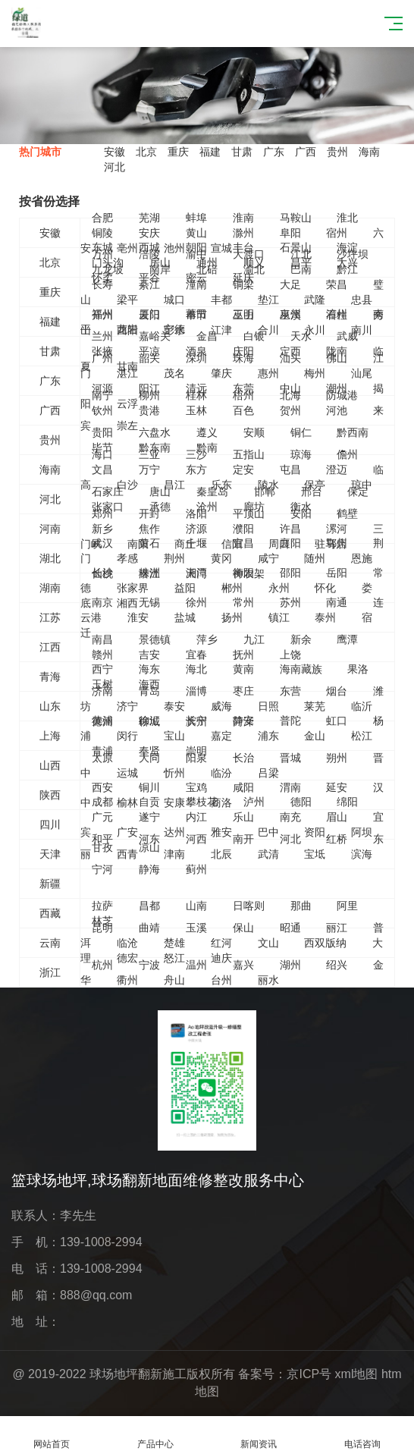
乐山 (243, 817)
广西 (305, 152)
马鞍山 (296, 218)
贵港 (149, 410)
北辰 (221, 854)
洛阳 (196, 513)
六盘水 (155, 432)
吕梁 (268, 773)
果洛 (358, 669)
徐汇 (149, 720)
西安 (102, 787)
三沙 (196, 454)
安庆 (149, 233)
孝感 (127, 558)
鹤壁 (347, 513)
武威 (347, 336)
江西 (50, 647)
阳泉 (196, 758)
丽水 (268, 980)
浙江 (50, 972)
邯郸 (264, 491)
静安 (243, 720)
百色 (243, 410)
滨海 (361, 854)
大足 (290, 284)
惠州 (268, 373)
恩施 (361, 558)
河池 (336, 410)
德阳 (301, 802)
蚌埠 (196, 218)
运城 (127, 773)
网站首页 (52, 1435)
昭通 (290, 928)
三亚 (149, 454)
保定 (358, 491)
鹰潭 (347, 639)
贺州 (290, 410)
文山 (268, 943)
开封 (149, 513)
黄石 (149, 543)
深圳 (196, 358)
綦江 (149, 284)
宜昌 (243, 543)
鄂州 (336, 543)
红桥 (336, 839)
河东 (149, 839)
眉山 (336, 817)
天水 (301, 336)
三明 (243, 314)
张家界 (133, 588)
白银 (254, 336)
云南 (50, 943)
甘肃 (241, 152)
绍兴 (336, 965)
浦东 (268, 736)
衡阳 (243, 573)
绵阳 (347, 802)
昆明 (102, 928)
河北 (114, 167)
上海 (50, 736)
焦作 (149, 529)
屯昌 (290, 469)
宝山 (174, 736)
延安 (336, 787)
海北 (196, 669)
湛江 (127, 373)
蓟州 (196, 869)
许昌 (290, 529)
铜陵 (102, 233)
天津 (50, 854)
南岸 (160, 269)
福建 (210, 152)
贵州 (337, 152)
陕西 (50, 795)
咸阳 (243, 787)
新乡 (102, 529)
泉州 (290, 314)
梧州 (243, 395)
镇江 (279, 617)
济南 (102, 691)
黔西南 (353, 432)
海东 (149, 669)
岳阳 (336, 573)
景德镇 (155, 639)
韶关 (149, 358)
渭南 (290, 787)
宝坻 (314, 854)
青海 (50, 676)
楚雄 (174, 943)
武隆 (314, 300)
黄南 (243, 669)
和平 (102, 839)
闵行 (127, 736)
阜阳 (290, 233)
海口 (102, 454)
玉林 (196, 410)
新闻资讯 (259, 1435)
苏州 (290, 602)
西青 (127, 854)
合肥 (102, 218)
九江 (254, 639)
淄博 (196, 691)
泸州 (254, 802)
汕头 (290, 358)
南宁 (102, 395)
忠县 (361, 300)
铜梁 (243, 284)
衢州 (127, 980)
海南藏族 (301, 669)
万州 (102, 254)
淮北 (347, 218)
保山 (243, 928)
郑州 (102, 513)
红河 (221, 943)
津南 (174, 854)
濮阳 (243, 529)
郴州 (232, 588)
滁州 (243, 233)
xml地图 (356, 1374)
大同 (149, 758)
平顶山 (249, 513)
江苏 (50, 617)
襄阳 (290, 543)
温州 (196, 965)
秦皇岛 (212, 491)
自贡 (149, 802)
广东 (273, 152)
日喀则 (249, 906)
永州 (279, 588)
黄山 (196, 233)
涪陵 (149, 254)
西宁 (102, 669)
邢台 (311, 491)
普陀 (290, 720)
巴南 (301, 269)
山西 (50, 765)
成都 (102, 802)
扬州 (232, 617)
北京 (146, 152)
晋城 (290, 758)
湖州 (290, 965)
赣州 (102, 654)
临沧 (127, 943)
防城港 (342, 395)
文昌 (102, 469)
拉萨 (102, 906)
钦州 (102, 410)
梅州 (314, 373)
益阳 (185, 588)
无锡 (149, 602)
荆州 (174, 558)
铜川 (149, 787)
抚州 (243, 654)
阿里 (347, 906)
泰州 (325, 617)
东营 (290, 691)
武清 (268, 854)
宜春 (196, 654)
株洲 (149, 573)
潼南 (196, 284)
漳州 (336, 314)
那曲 (301, 906)
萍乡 (207, 639)
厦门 (149, 314)
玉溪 (196, 928)
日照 (268, 706)
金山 (314, 736)
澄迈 (336, 469)
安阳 (301, 513)
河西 (196, 839)
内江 (196, 817)
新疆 (50, 884)
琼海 (301, 454)
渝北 (254, 269)
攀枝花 (202, 802)
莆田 (196, 314)
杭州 (102, 965)
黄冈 (221, 558)
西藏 (50, 913)
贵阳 (102, 432)
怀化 (325, 588)
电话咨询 (363, 1435)
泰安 (174, 706)
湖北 (50, 558)
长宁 (196, 720)
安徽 (114, 152)
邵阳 (290, 573)
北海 (290, 395)
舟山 (174, 980)
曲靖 (149, 928)
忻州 (174, 773)
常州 (243, 602)
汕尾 (361, 373)
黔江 (347, 269)
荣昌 (336, 284)
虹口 (336, 720)
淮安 (138, 617)
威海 (221, 706)
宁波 (149, 965)
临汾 (221, 773)
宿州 (336, 233)
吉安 (149, 654)
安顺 (254, 432)
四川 (50, 824)
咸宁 (268, 558)
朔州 (336, 758)
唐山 (160, 491)
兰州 (102, 336)
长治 (243, 758)
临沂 (361, 706)
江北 (301, 254)
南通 (336, 602)
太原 (102, 758)
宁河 (102, 869)
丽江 (336, 928)
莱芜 (314, 706)
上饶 (290, 654)
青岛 (149, 691)
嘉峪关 (155, 336)
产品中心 (156, 1435)
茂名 (174, 373)
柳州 (149, 395)
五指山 (249, 454)
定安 (243, 469)
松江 (361, 736)
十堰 (196, 543)
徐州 (196, 602)
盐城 (185, 617)
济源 (196, 529)
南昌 (102, 639)
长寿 (102, 284)
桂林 (196, 395)
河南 (50, 529)
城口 (174, 300)
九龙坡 (108, 269)
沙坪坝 (353, 254)
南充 (290, 817)
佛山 (336, 358)
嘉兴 (243, 965)
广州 (102, 358)
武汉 (102, 543)
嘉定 (221, 736)
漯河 (336, 529)
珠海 (243, 358)
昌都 (149, 906)
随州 (314, 558)
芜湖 (149, 218)
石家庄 (108, 491)
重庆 (178, 152)
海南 (369, 152)
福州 (102, 314)
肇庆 (221, 373)
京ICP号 (309, 1374)
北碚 (207, 269)
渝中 (196, 254)
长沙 (102, 573)
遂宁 (149, 817)
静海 (149, 869)
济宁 (127, 706)
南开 (243, 839)
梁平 (127, 300)
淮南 (243, 218)
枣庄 (243, 691)
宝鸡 (196, 787)
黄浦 (102, 720)
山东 (50, 706)
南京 (102, 602)
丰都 (221, 300)
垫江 (268, 300)
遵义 (207, 432)
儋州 (347, 454)
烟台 (336, 691)
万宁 (149, 469)
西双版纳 (325, 943)
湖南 (50, 588)
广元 (102, 817)
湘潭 (196, 573)
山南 (196, 906)
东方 (196, 469)
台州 (221, 980)
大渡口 (249, 254)
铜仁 (301, 432)
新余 (301, 639)
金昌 (207, 336)
